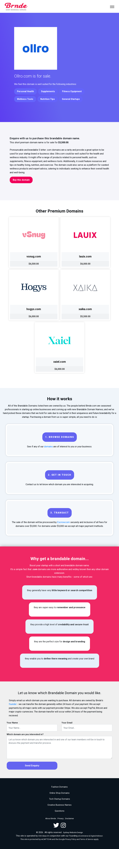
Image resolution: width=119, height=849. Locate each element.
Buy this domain (21, 180)
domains (48, 446)
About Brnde (50, 818)
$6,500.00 (34, 263)
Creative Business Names (59, 805)
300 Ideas (42, 836)
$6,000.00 (85, 263)
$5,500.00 (85, 316)
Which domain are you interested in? (25, 734)
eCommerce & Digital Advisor (90, 836)
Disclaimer (69, 818)
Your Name (12, 722)
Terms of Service (86, 839)
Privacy (60, 818)
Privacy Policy (70, 839)
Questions (59, 811)
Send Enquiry (32, 765)
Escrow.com (63, 522)
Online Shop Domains (59, 793)
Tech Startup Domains (59, 799)
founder (13, 704)
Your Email (67, 722)
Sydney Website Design (73, 832)
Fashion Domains (59, 787)
